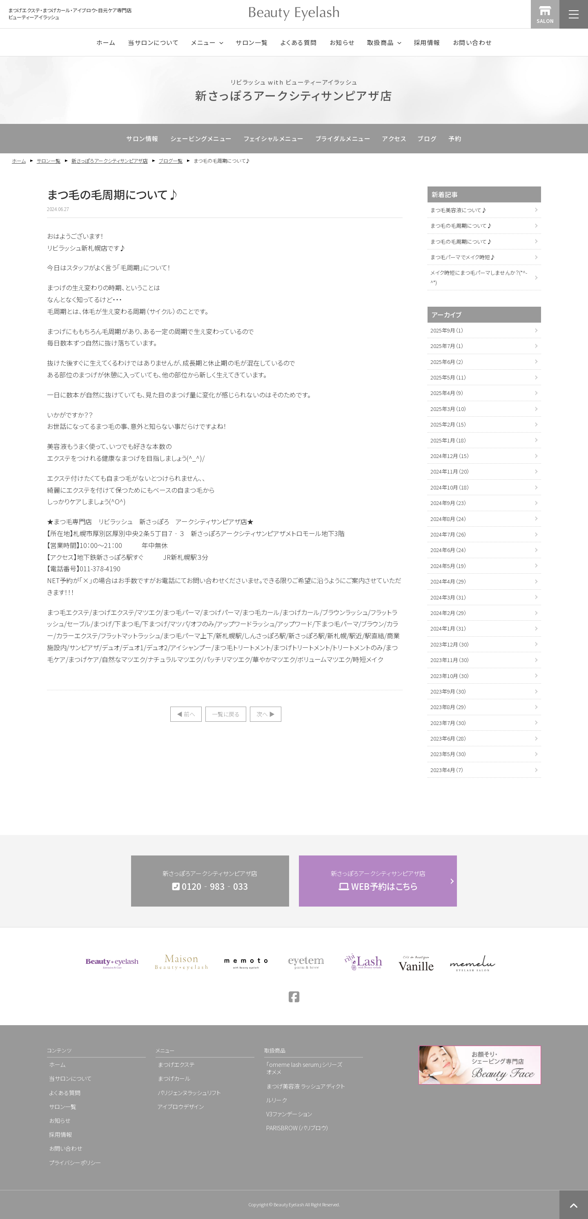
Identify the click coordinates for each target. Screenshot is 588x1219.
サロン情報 (142, 138)
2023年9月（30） (448, 691)
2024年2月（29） (448, 613)
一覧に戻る (226, 714)
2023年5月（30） (448, 754)
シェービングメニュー (201, 138)
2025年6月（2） (447, 362)
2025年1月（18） (448, 440)
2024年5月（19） (448, 566)
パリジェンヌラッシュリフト (189, 1093)
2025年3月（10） (448, 409)
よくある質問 (299, 42)
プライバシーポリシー (75, 1162)
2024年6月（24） (448, 550)
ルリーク (276, 1100)
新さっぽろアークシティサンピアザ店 (109, 160)
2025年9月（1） (447, 330)
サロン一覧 (252, 42)
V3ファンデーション (289, 1114)
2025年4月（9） (447, 393)
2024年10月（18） (450, 487)
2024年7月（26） (448, 534)
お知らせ (342, 42)
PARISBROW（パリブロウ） (297, 1128)
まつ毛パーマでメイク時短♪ (462, 257)
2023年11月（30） (450, 660)
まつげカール (174, 1078)
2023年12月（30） (450, 644)
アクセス (394, 138)
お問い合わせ (472, 42)
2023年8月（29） (448, 707)
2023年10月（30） (450, 676)
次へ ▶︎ (265, 714)
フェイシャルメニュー (274, 138)
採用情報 (427, 42)
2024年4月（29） (448, 581)
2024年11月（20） (450, 471)
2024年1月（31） (448, 628)
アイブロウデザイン (181, 1106)
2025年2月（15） (448, 424)
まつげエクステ (176, 1064)
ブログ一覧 (171, 160)
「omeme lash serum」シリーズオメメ (304, 1068)
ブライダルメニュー (343, 138)
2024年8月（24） (448, 519)
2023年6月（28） (448, 738)
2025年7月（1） (447, 346)
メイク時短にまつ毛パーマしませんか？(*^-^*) (478, 277)
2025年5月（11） (448, 377)
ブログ (427, 138)
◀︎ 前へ (186, 714)
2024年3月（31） (448, 597)
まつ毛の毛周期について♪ (461, 225)
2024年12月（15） (450, 456)
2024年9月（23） (448, 503)
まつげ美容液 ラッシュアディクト (305, 1086)
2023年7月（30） (448, 723)
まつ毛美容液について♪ (458, 210)
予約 (455, 138)
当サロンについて (153, 42)
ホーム (106, 42)
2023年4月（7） (447, 770)
